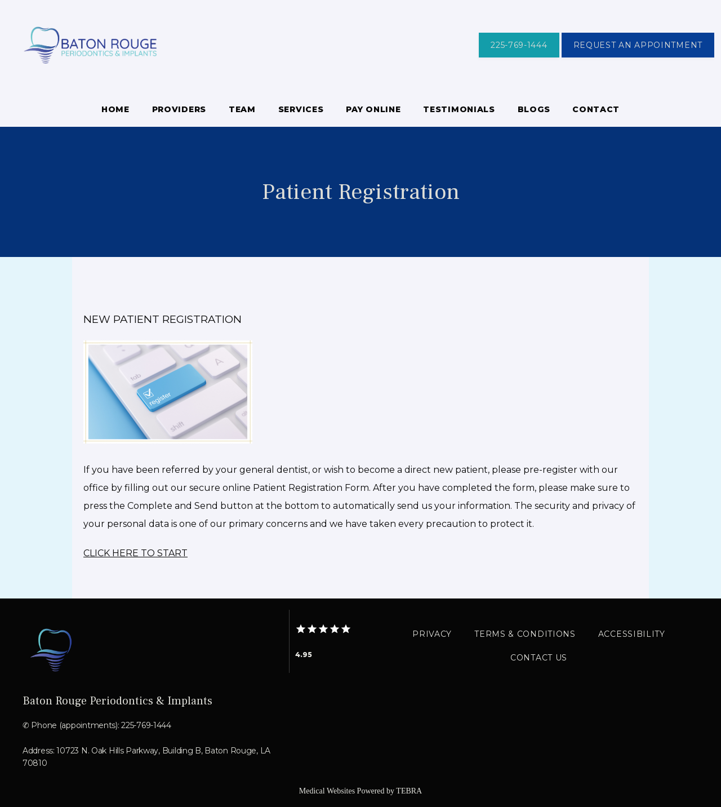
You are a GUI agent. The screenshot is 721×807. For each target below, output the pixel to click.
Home (115, 109)
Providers (179, 109)
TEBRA (409, 791)
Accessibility (631, 634)
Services (301, 109)
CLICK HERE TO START (135, 553)
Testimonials (459, 109)
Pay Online (373, 109)
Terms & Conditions (525, 634)
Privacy (432, 634)
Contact (596, 109)
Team (242, 109)
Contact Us (538, 658)
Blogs (534, 109)
